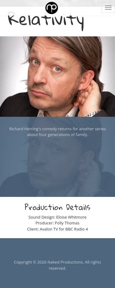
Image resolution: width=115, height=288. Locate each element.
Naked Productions (65, 262)
